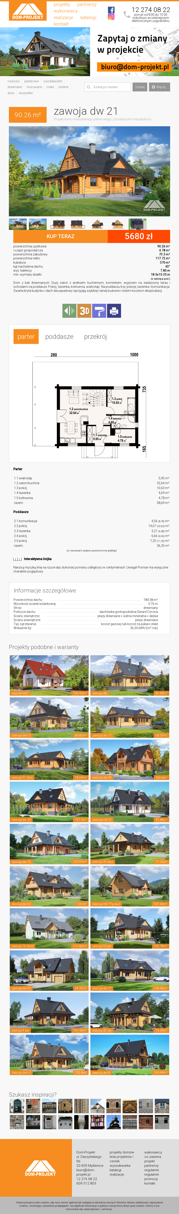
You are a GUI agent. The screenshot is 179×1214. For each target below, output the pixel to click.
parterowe (31, 81)
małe (50, 87)
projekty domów (122, 1151)
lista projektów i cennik (121, 1158)
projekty (62, 4)
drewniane (15, 87)
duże (11, 93)
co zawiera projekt (152, 1158)
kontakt (61, 24)
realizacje (63, 17)
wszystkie (26, 93)
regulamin (151, 1169)
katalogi (88, 17)
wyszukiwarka (120, 1165)
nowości (14, 81)
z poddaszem (52, 81)
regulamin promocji (151, 1175)
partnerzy (87, 4)
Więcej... (159, 87)
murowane (34, 87)
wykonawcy (66, 11)
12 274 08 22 (150, 9)
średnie (63, 87)
